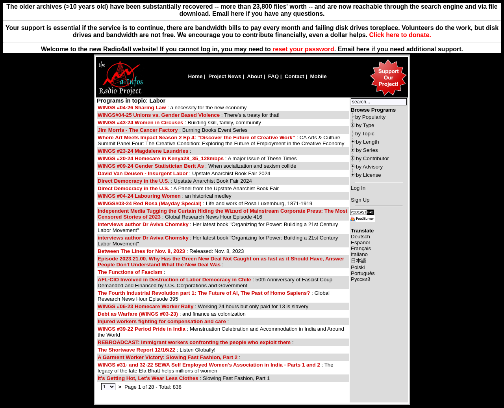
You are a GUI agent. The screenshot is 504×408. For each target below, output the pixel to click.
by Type (365, 125)
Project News (224, 76)
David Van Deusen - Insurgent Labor (143, 173)
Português (363, 273)
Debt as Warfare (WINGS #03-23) (138, 314)
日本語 (358, 261)
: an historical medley (165, 196)
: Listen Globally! (156, 350)
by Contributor (372, 158)
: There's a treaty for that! (189, 115)
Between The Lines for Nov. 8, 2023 (141, 251)
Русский (360, 279)
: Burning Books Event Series (173, 130)
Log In (358, 188)
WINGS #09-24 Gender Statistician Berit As (152, 166)
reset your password (303, 49)
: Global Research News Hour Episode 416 (222, 214)
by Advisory (369, 167)
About (254, 76)
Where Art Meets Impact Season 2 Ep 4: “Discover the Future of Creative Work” (196, 137)
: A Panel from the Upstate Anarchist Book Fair (188, 188)
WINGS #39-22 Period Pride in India (141, 329)
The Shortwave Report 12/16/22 (136, 350)
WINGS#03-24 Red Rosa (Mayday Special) (150, 203)
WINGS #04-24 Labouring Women (139, 196)
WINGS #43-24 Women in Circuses (140, 122)
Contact (294, 76)
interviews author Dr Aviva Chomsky (144, 224)
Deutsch (360, 237)
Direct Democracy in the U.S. (133, 181)
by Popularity (370, 117)
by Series (367, 150)
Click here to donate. (400, 35)
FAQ (273, 76)
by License (368, 175)
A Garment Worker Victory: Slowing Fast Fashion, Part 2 (167, 357)
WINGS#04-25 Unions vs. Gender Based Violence (159, 115)
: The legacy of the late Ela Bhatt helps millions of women (216, 368)
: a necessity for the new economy (172, 107)
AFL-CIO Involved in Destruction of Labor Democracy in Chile (175, 280)
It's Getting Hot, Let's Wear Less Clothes (148, 378)
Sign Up (360, 200)
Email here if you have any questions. (268, 13)
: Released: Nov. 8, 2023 (171, 251)
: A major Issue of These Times (197, 158)
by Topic (364, 134)
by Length (367, 142)
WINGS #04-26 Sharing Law (132, 107)
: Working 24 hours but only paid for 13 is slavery (203, 306)
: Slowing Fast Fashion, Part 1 (184, 378)
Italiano (359, 254)
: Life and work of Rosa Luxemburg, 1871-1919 (205, 203)
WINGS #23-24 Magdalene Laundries (143, 151)
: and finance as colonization (172, 314)
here (363, 49)
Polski (358, 267)
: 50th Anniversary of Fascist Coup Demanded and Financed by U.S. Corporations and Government (215, 282)
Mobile (318, 76)
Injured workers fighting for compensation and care (162, 321)
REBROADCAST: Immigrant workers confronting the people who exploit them (194, 342)
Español (360, 242)
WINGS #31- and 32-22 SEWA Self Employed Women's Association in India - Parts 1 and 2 (209, 365)
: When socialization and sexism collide (197, 166)
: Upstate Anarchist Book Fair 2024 (184, 173)
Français (361, 248)
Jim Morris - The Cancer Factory (138, 130)
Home (195, 76)
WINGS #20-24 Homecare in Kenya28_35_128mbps (161, 158)
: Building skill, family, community (179, 122)
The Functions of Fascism (130, 272)
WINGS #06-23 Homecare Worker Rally (145, 306)
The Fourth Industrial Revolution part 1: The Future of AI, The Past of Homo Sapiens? (204, 293)
